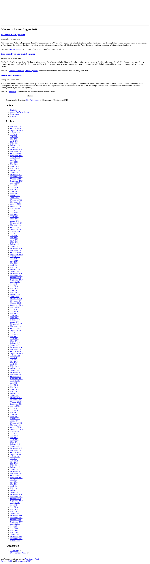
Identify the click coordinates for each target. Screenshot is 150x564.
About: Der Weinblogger (19, 112)
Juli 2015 (13, 383)
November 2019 (16, 276)
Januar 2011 (14, 492)
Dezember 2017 (16, 324)
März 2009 (14, 532)
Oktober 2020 (15, 252)
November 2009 (16, 518)
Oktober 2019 (15, 278)
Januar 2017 (14, 345)
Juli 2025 (13, 135)
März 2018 (14, 318)
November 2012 (16, 450)
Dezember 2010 (16, 494)
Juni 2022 (14, 212)
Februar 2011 (15, 490)
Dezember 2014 (16, 398)
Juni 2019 (14, 286)
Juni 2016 (14, 360)
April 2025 (14, 141)
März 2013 (14, 442)
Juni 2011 (14, 482)
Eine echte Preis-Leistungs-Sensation (18, 54)
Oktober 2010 (15, 499)
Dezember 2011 (16, 471)
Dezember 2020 (16, 248)
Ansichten (12, 92)
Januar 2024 (14, 173)
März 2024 (14, 168)
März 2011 (14, 488)
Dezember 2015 (16, 372)
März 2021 (14, 242)
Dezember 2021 (16, 223)
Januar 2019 (14, 297)
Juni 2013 (14, 436)
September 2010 (16, 501)
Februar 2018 (15, 320)
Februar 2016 (15, 368)
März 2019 (14, 292)
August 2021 (15, 231)
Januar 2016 (14, 370)
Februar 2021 (15, 244)
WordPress (29, 559)
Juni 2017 (14, 335)
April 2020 (14, 265)
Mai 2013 (14, 438)
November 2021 (16, 225)
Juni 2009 (14, 528)
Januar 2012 (14, 469)
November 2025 (16, 126)
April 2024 (14, 166)
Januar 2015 (14, 396)
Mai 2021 (14, 238)
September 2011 (16, 478)
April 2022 (14, 217)
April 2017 (14, 339)
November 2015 (16, 375)
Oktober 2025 (15, 128)
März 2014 (14, 417)
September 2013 (16, 429)
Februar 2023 (15, 196)
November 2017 (16, 326)
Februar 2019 (15, 295)
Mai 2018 (14, 314)
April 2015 (14, 389)
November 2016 (16, 349)
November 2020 (16, 250)
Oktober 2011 (15, 476)
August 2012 (15, 457)
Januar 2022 (14, 221)
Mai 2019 (14, 288)
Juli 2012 (13, 459)
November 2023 (16, 177)
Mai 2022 (14, 215)
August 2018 (15, 307)
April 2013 (14, 440)
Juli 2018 (13, 309)
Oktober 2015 (15, 377)
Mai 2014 (14, 412)
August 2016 (15, 356)
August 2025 (15, 133)
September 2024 (16, 156)
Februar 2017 (15, 343)
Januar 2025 (14, 147)
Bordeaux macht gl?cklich (13, 34)
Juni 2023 (14, 187)
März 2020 (14, 267)
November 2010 (16, 497)
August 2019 (15, 282)
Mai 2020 (14, 263)
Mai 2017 (14, 337)
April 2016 (14, 364)
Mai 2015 (14, 387)
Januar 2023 (14, 198)
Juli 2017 (13, 332)
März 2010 (14, 511)
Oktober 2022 (15, 204)
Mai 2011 (13, 484)
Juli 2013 (13, 433)
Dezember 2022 (16, 200)
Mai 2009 (14, 530)
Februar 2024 (15, 170)
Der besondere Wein (16, 71)
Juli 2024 (13, 160)
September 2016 (16, 353)
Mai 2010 (14, 509)
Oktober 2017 (15, 328)
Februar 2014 (15, 419)
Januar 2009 (14, 534)
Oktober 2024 (15, 154)
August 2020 (15, 257)
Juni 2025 (14, 137)
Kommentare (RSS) (23, 561)
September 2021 (16, 229)
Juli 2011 (13, 480)
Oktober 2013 (15, 427)
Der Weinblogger (32, 100)
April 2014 (14, 415)
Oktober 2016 (15, 351)
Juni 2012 (14, 461)
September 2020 (16, 255)
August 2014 (15, 406)
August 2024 (15, 158)
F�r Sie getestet (15, 49)
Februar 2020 (15, 269)
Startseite (13, 110)
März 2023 (14, 194)
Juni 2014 (14, 410)
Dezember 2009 (16, 516)
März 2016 (14, 366)
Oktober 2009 (15, 520)
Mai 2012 (14, 463)
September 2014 (16, 404)
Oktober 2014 (15, 402)
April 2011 (14, 486)
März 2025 (14, 143)
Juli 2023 (13, 185)
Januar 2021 (14, 246)
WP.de (37, 559)
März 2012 (14, 465)
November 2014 (16, 400)
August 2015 (15, 381)
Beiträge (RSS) (6, 561)
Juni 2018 (14, 311)
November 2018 (16, 301)
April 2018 (14, 316)
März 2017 (14, 341)
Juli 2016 (13, 358)
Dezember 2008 (16, 537)
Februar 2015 (15, 393)
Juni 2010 (14, 507)
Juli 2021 (13, 234)
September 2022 (16, 206)
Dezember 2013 (16, 423)
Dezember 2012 (16, 448)
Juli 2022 (13, 210)
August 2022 (15, 208)
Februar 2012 (15, 467)
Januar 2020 (14, 271)
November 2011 (16, 473)
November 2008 (16, 539)
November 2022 (16, 202)
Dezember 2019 (16, 274)
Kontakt (13, 116)
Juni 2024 (14, 162)
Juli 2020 (13, 259)
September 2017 (16, 330)
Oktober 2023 (15, 179)
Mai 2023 (14, 189)
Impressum (14, 114)
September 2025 (16, 130)
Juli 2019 (13, 284)
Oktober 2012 (15, 452)
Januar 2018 (14, 322)
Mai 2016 (14, 362)
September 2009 (16, 522)
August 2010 (15, 503)
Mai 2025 (14, 139)
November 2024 (16, 151)
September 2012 (16, 455)
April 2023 (14, 191)
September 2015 (16, 379)
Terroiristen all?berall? (12, 75)
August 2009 (15, 524)
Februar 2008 (15, 541)
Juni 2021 (14, 236)
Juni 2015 (14, 385)
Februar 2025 (15, 145)
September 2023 (16, 181)
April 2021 (14, 240)
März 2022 (14, 219)
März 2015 (14, 391)
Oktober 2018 (15, 303)
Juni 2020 (14, 261)
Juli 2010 (13, 505)
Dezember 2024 (16, 149)
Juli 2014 (13, 408)
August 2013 (15, 431)
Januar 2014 (14, 421)
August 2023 (15, 183)
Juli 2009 (13, 526)
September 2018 (16, 305)
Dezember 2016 (16, 347)
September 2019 (16, 280)
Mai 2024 (14, 164)
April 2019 (14, 290)
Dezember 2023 (16, 175)
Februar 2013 (15, 444)
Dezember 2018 (16, 299)
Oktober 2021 (15, 227)
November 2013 (16, 425)
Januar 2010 (14, 513)
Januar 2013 (14, 446)
